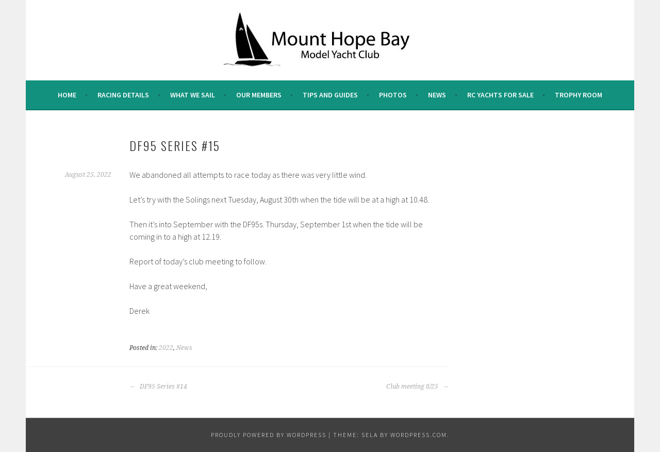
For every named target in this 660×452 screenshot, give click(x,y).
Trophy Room (578, 94)
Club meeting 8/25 (417, 386)
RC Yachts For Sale (500, 94)
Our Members (259, 94)
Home (67, 94)
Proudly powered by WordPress (268, 435)
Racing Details (123, 94)
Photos (393, 94)
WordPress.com (418, 435)
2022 (166, 347)
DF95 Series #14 (158, 386)
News (437, 94)
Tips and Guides (330, 94)
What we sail (192, 94)
